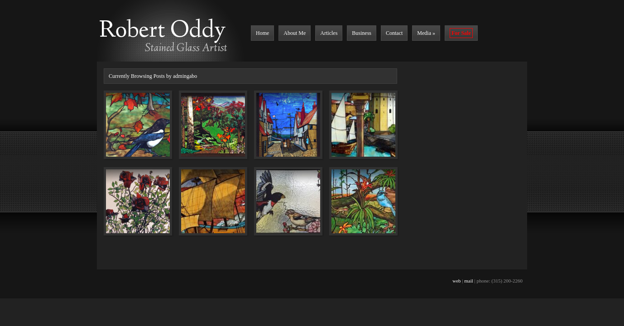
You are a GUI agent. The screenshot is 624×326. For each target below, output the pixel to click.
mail (468, 280)
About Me (294, 33)
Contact (394, 33)
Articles (328, 33)
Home (262, 33)
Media (426, 33)
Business (361, 33)
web (456, 280)
